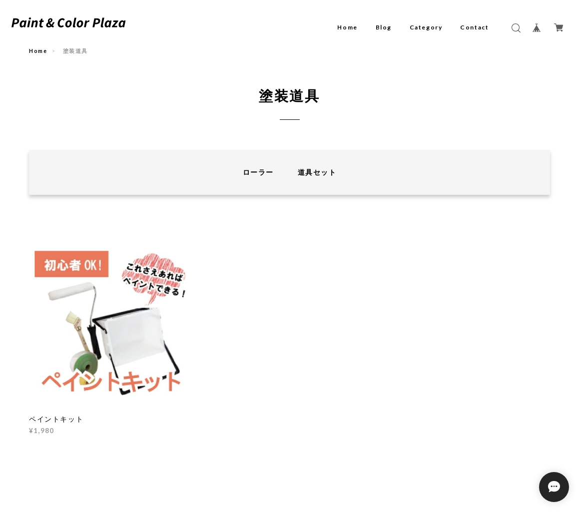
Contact (474, 27)
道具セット (317, 172)
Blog (384, 27)
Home (347, 27)
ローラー (258, 172)
